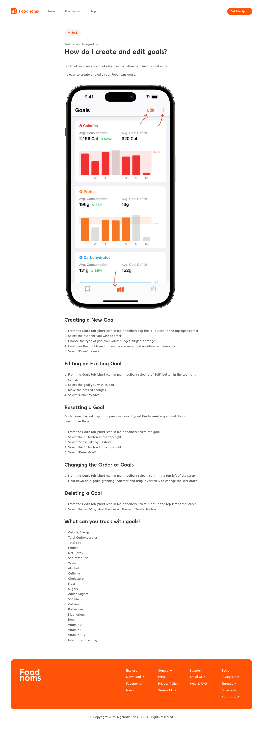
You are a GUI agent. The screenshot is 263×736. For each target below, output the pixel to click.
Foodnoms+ (72, 11)
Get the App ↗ (240, 11)
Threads (227, 684)
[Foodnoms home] (25, 11)
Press (161, 677)
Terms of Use (167, 690)
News (51, 11)
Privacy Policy (168, 684)
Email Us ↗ (197, 677)
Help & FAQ (198, 684)
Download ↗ (135, 677)
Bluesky (227, 690)
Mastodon (229, 697)
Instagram (229, 677)
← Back (73, 32)
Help (93, 11)
